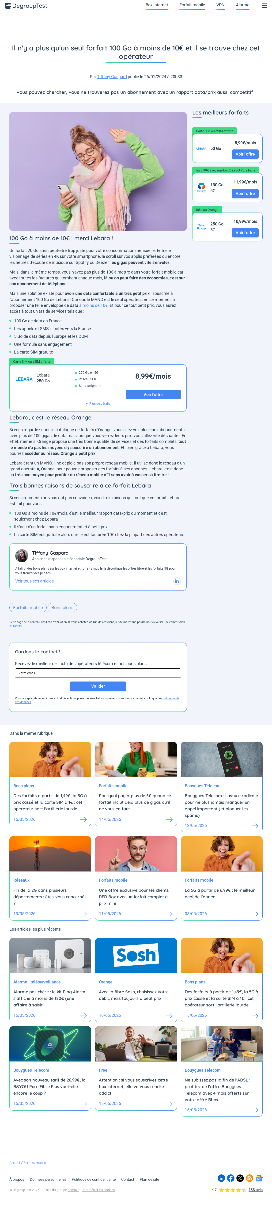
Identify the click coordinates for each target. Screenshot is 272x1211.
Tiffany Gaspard (112, 76)
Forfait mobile (192, 4)
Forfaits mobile (28, 607)
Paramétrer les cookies (98, 1190)
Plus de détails (99, 403)
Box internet (157, 4)
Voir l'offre (245, 154)
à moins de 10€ (93, 305)
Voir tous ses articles (34, 581)
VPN (220, 4)
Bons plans (62, 607)
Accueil (14, 1163)
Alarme (242, 4)
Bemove (73, 1190)
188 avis (256, 1190)
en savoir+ (16, 626)
